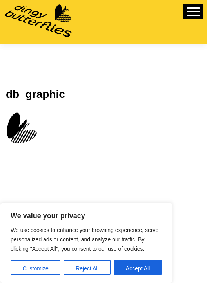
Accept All (138, 268)
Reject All (87, 268)
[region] (86, 243)
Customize (36, 268)
